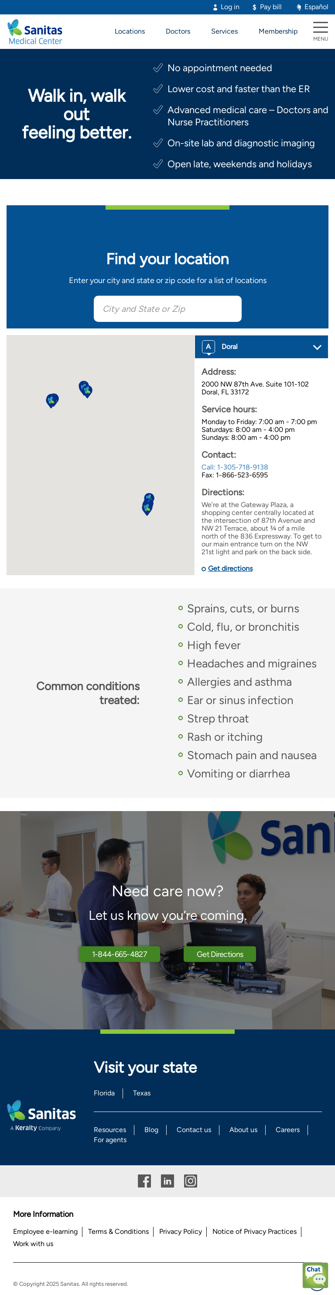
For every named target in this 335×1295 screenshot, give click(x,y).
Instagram (190, 1181)
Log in (230, 7)
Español (316, 7)
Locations (130, 31)
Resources (110, 1130)
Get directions (230, 569)
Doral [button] (220, 346)
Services (224, 31)
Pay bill (271, 7)
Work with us (33, 1244)
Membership (278, 31)
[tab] (261, 346)
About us (243, 1130)
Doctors (178, 31)
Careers (288, 1130)
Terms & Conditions (118, 1231)
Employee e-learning (45, 1231)
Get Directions (220, 954)
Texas (141, 1093)
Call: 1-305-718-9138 (235, 467)
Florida (104, 1093)
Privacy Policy (180, 1231)
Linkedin (167, 1181)
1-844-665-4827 (119, 954)
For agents (110, 1140)
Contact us (194, 1130)
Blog (151, 1130)
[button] (147, 509)
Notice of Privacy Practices (254, 1231)
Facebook (144, 1181)
